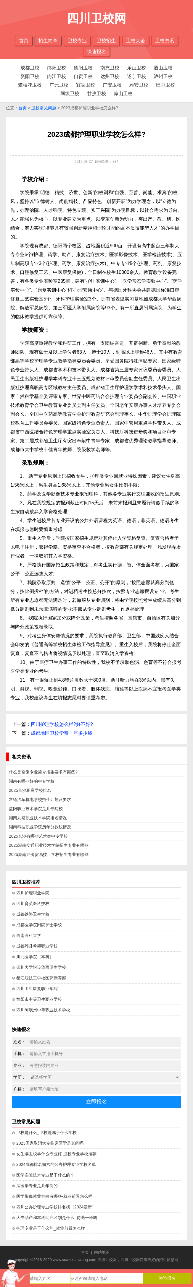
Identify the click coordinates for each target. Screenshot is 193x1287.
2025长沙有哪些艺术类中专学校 (38, 836)
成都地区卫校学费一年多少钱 (61, 733)
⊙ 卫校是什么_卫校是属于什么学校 (44, 1132)
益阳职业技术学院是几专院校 (36, 808)
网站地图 (102, 1252)
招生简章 (47, 40)
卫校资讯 (164, 40)
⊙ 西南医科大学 (26, 935)
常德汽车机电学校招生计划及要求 (40, 799)
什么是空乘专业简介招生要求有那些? (43, 772)
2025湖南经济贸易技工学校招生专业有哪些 (49, 854)
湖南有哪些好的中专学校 (31, 781)
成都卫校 (29, 67)
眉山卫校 (163, 67)
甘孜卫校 (96, 93)
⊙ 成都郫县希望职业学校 (35, 946)
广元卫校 (58, 84)
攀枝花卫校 (30, 84)
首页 (23, 40)
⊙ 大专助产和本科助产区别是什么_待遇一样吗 (54, 1217)
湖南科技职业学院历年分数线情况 (40, 827)
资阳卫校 (29, 76)
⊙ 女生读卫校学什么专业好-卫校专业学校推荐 (54, 1153)
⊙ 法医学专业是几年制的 (35, 1185)
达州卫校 (109, 76)
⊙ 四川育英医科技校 (30, 903)
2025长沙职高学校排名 (30, 790)
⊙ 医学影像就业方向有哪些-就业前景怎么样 (52, 1196)
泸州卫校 (163, 76)
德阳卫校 (83, 67)
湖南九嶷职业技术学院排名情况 (38, 817)
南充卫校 (109, 67)
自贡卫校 (83, 76)
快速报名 (96, 51)
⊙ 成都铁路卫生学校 (30, 914)
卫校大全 (135, 40)
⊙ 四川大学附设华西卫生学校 (39, 967)
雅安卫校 (138, 84)
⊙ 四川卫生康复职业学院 (35, 988)
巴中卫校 (165, 84)
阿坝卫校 (69, 93)
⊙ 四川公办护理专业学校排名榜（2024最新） (54, 1207)
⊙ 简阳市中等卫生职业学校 (37, 999)
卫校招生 (106, 40)
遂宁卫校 (136, 76)
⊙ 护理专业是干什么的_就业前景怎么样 (48, 1228)
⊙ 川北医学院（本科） (33, 956)
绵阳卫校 (56, 67)
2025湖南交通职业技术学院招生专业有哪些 (49, 845)
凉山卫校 (123, 93)
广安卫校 (112, 84)
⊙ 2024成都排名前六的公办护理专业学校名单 (54, 1164)
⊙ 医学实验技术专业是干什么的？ (43, 1175)
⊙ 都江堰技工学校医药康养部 (39, 978)
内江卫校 (56, 76)
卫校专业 (77, 40)
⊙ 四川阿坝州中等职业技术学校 (41, 1010)
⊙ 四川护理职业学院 (30, 892)
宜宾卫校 (85, 84)
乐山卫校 (136, 67)
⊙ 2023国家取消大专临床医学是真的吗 (47, 1143)
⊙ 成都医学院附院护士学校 (37, 924)
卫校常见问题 (43, 107)
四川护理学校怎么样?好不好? (62, 724)
